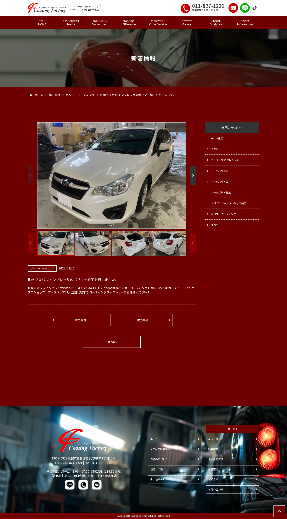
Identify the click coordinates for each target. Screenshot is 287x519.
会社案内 (213, 469)
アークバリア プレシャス (225, 160)
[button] (193, 175)
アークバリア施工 (221, 192)
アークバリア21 (219, 171)
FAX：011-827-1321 (98, 463)
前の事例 (80, 320)
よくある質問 (215, 459)
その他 (215, 149)
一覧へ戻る (111, 342)
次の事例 (143, 320)
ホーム (42, 22)
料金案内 (213, 449)
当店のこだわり (100, 22)
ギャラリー (186, 22)
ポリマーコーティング (223, 214)
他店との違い (129, 22)
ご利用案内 (215, 22)
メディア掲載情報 (71, 22)
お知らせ (244, 22)
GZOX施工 (217, 138)
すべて (214, 225)
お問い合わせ (215, 489)
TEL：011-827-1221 (68, 463)
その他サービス (158, 22)
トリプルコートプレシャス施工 (228, 203)
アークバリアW (219, 181)
